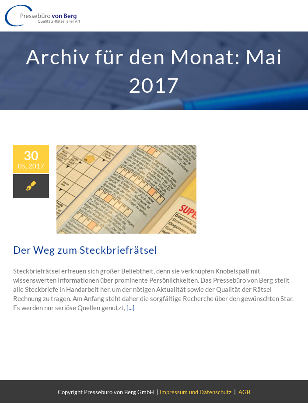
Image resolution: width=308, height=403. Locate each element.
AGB (244, 392)
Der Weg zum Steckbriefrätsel (85, 250)
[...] (130, 308)
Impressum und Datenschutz (195, 392)
